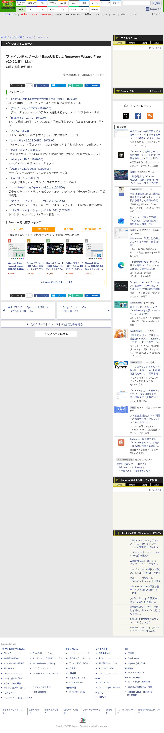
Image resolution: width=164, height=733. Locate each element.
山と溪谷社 (71, 673)
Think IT (7, 653)
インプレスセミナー (42, 668)
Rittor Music (72, 649)
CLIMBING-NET (76, 682)
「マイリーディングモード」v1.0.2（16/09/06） (37, 201)
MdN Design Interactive (109, 688)
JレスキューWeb (106, 668)
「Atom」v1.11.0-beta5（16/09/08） (30, 168)
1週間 (144, 43)
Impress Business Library (44, 663)
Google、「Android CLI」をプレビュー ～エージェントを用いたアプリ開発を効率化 (145, 285)
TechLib (102, 697)
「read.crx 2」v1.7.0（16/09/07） (29, 117)
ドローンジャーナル (13, 673)
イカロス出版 (101, 649)
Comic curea (133, 658)
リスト (29, 86)
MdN (97, 678)
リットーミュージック (79, 653)
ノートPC (18, 229)
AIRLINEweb (104, 653)
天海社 (131, 653)
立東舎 (72, 668)
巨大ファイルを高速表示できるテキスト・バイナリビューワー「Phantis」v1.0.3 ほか (145, 134)
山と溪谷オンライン (78, 677)
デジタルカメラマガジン (15, 688)
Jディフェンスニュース (109, 658)
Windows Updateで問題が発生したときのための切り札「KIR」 (144, 590)
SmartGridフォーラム (42, 653)
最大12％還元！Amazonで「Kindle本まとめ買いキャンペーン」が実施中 (145, 310)
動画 (123, 14)
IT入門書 (68, 229)
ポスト (20, 86)
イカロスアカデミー (108, 673)
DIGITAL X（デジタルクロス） (46, 673)
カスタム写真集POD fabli (140, 687)
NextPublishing (39, 692)
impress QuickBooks (137, 663)
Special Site (127, 91)
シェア (44, 86)
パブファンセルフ (136, 672)
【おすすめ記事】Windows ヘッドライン (141, 533)
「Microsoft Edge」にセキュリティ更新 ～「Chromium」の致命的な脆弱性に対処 (145, 265)
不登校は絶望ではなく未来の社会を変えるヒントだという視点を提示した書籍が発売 (145, 197)
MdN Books (104, 682)
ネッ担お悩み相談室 (13, 678)
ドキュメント (102, 14)
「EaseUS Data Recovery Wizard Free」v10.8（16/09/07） (44, 98)
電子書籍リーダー (93, 229)
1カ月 (156, 43)
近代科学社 (71, 688)
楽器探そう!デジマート (79, 658)
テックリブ (100, 693)
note (77, 86)
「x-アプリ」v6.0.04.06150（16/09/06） (33, 140)
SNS (114, 14)
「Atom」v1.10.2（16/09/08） (27, 159)
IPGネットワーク (132, 677)
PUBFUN (129, 668)
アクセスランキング (131, 38)
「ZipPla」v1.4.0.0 (20, 131)
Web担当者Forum (12, 658)
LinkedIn (94, 86)
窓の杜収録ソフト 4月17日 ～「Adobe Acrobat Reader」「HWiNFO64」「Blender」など (133, 467)
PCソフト (43, 229)
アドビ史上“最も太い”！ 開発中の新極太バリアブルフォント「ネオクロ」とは (145, 419)
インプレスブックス (42, 687)
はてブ (61, 86)
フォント (134, 14)
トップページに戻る (56, 333)
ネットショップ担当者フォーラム (48, 658)
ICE (126, 649)
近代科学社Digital (77, 692)
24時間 (132, 43)
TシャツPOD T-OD (78, 663)
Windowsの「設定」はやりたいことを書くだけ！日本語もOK (145, 241)
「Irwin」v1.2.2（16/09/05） (26, 150)
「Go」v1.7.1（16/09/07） (24, 178)
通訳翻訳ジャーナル (108, 663)
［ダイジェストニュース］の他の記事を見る (56, 324)
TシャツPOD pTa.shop (139, 682)
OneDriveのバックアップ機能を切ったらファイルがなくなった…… (145, 610)
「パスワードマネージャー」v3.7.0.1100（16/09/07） (41, 210)
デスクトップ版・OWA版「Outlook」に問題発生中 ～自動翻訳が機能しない (145, 220)
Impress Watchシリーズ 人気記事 (139, 480)
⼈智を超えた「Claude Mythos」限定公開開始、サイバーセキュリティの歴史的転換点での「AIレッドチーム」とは (145, 183)
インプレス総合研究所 (14, 663)
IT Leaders (9, 668)
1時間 (119, 43)
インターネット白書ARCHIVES (18, 698)
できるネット (10, 693)
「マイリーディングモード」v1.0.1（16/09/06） (37, 187)
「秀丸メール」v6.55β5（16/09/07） (31, 108)
